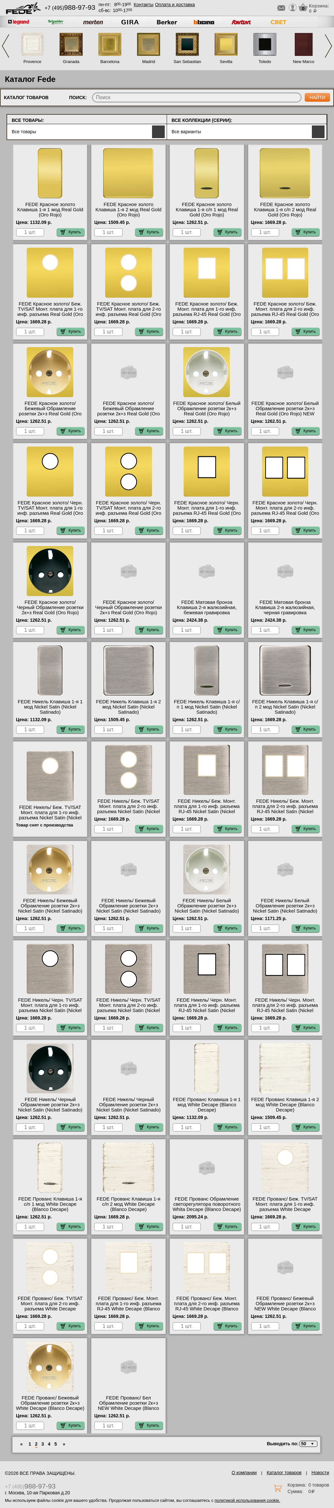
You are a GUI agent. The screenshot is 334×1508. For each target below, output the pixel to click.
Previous (5, 46)
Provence (32, 61)
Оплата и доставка (175, 4)
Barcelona (109, 61)
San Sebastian (187, 61)
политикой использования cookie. (247, 1500)
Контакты (143, 4)
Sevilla (226, 61)
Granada (71, 61)
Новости (320, 1472)
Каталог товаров (284, 1472)
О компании (244, 1472)
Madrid (148, 61)
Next (328, 46)
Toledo (264, 61)
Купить (71, 232)
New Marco (303, 61)
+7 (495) (70, 8)
